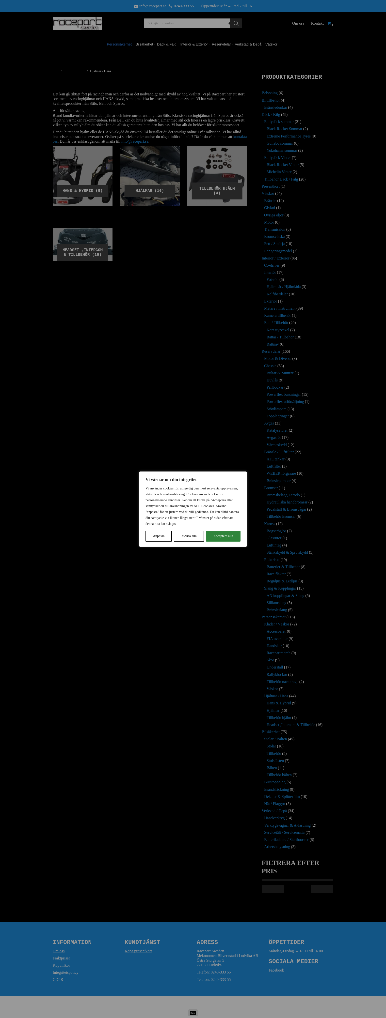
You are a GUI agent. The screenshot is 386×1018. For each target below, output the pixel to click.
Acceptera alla (223, 536)
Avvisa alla (188, 536)
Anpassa (158, 536)
